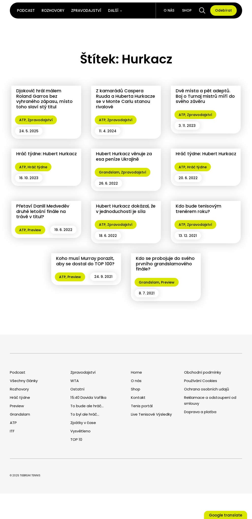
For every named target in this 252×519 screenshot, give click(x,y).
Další (113, 10)
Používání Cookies (200, 380)
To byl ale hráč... (84, 414)
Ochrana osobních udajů (206, 389)
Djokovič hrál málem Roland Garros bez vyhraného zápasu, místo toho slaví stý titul (44, 99)
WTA (74, 380)
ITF (12, 431)
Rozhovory (53, 10)
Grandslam (109, 172)
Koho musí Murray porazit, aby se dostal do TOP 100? (85, 261)
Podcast (26, 10)
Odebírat (223, 10)
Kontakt (138, 397)
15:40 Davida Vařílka (88, 397)
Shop (186, 10)
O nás (169, 10)
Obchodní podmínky (202, 372)
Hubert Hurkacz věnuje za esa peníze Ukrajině (124, 156)
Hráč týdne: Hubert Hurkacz (46, 154)
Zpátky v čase (83, 422)
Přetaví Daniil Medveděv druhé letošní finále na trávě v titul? (42, 211)
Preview (34, 230)
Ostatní (77, 389)
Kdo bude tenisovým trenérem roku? (198, 208)
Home (136, 372)
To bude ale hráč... (87, 405)
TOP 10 (76, 439)
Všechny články (24, 380)
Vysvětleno (80, 431)
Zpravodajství (86, 10)
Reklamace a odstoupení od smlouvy (210, 400)
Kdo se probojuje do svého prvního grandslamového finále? (165, 263)
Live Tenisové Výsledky (151, 414)
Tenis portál (142, 405)
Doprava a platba (200, 411)
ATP (22, 119)
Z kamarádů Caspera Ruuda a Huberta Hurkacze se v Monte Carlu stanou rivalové (125, 99)
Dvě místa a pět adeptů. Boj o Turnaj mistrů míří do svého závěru (205, 96)
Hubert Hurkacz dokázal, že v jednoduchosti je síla (126, 208)
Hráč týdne (37, 167)
